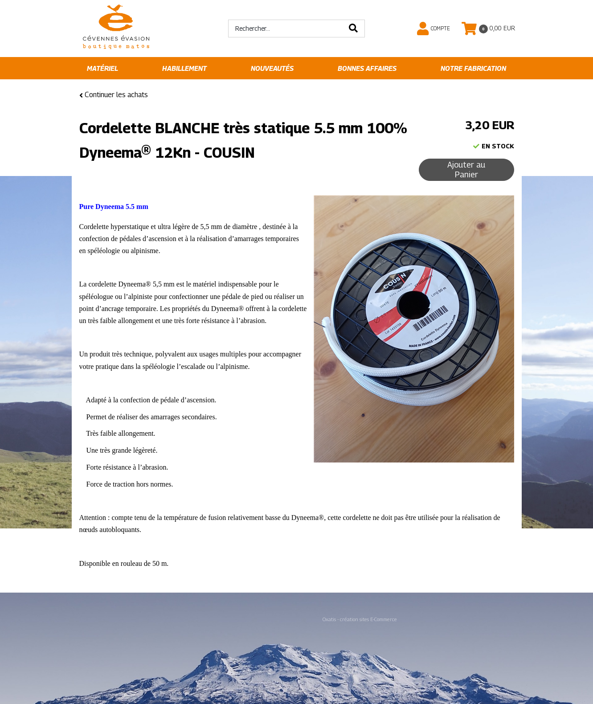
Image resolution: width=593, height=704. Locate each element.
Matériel (102, 68)
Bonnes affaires (367, 68)
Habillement (184, 68)
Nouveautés (272, 68)
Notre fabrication (473, 68)
